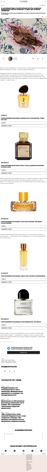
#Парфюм (3, 362)
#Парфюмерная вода (9, 362)
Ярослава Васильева (15, 59)
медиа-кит (44, 453)
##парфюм (14, 361)
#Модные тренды (4, 361)
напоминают (34, 73)
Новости (2, 5)
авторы (23, 453)
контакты (2, 453)
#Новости (9, 361)
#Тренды (14, 362)
